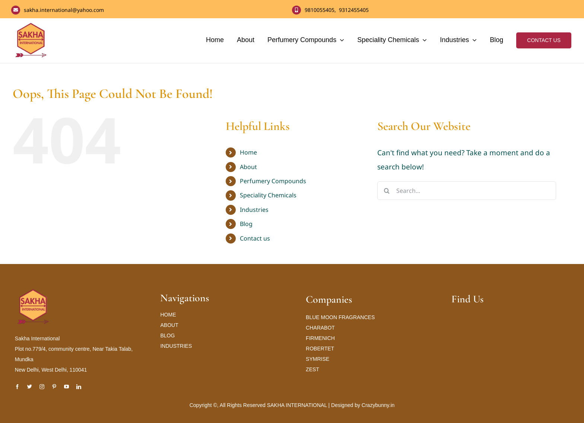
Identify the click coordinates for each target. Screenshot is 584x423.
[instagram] (41, 386)
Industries (254, 210)
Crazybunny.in (378, 405)
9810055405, (322, 9)
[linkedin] (78, 386)
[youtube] (66, 386)
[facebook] (17, 386)
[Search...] (466, 190)
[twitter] (29, 386)
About (248, 167)
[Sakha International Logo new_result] (33, 291)
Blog (246, 224)
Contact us (255, 238)
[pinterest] (54, 386)
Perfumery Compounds (273, 181)
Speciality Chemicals (268, 195)
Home (248, 152)
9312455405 (354, 9)
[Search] (386, 190)
